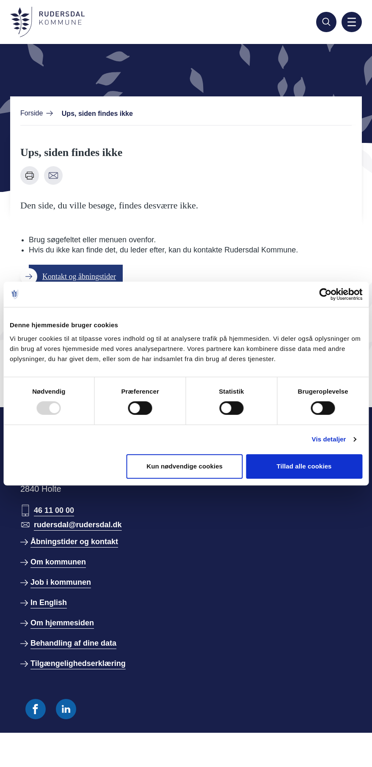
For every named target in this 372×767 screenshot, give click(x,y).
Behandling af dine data (73, 643)
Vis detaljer (329, 439)
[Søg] (326, 22)
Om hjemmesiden (62, 623)
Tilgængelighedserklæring (78, 663)
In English (48, 602)
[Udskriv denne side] (29, 175)
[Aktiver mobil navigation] (352, 22)
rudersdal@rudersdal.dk (78, 524)
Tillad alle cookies (304, 466)
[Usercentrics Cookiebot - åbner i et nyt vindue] (325, 294)
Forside (31, 113)
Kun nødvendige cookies (184, 466)
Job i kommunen (60, 582)
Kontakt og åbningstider (79, 276)
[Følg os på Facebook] (35, 709)
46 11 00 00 (54, 510)
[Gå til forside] (47, 22)
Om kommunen (58, 562)
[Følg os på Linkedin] (66, 709)
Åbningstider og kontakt (74, 541)
